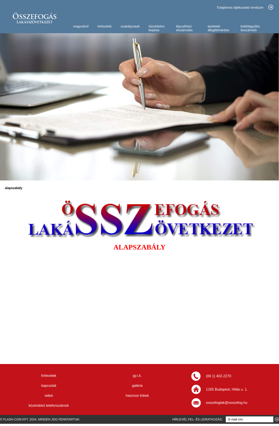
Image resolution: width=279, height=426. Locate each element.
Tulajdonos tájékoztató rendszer (240, 7)
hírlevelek (104, 26)
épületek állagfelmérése (218, 28)
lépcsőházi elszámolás (184, 28)
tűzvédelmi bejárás (157, 28)
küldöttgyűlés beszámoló (250, 28)
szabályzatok (130, 26)
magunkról (81, 26)
